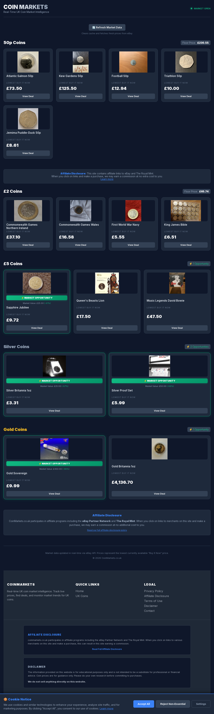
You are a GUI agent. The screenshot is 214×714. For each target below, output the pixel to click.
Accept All (144, 704)
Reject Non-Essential (172, 704)
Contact (149, 611)
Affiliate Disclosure (156, 596)
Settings (201, 704)
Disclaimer (151, 606)
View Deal (28, 96)
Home (80, 591)
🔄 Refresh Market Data (107, 27)
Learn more (107, 179)
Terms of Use (153, 601)
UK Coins (82, 596)
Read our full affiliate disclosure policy (107, 530)
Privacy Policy (153, 591)
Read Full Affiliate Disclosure (107, 649)
